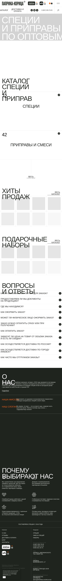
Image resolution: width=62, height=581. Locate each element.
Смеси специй (38, 535)
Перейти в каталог (54, 64)
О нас (4, 533)
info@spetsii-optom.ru (38, 577)
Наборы (36, 537)
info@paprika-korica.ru (42, 579)
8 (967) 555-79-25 (38, 544)
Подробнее (5, 390)
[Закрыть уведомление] (19, 569)
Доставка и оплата (9, 537)
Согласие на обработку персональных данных (13, 568)
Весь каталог (31, 178)
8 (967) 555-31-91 (38, 546)
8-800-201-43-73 (38, 548)
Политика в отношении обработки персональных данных (10, 566)
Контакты (5, 542)
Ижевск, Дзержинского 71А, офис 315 (42, 553)
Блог (3, 540)
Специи (36, 533)
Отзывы (5, 535)
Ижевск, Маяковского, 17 (39, 561)
